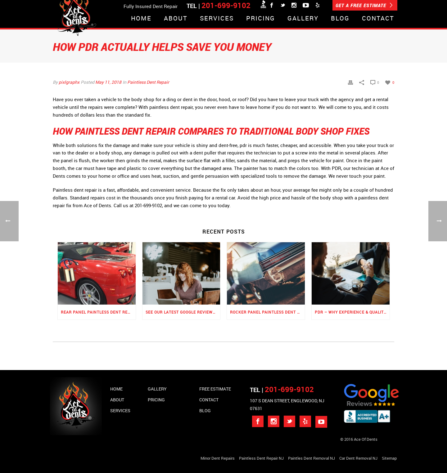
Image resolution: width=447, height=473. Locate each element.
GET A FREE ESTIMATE (364, 5)
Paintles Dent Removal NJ (311, 458)
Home (141, 18)
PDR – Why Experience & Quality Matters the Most (352, 312)
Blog (340, 18)
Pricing (260, 18)
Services (217, 18)
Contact (378, 18)
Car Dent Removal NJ (358, 458)
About (175, 18)
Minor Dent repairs (218, 458)
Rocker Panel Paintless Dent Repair (267, 312)
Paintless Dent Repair (148, 82)
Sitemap (389, 458)
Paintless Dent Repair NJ (261, 458)
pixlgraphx (69, 82)
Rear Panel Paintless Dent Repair (98, 312)
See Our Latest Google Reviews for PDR (183, 312)
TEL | (282, 390)
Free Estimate (215, 389)
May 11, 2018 (108, 82)
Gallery (302, 18)
